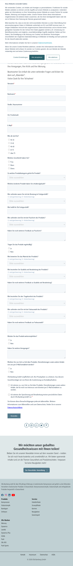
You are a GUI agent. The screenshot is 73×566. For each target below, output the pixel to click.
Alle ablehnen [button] (53, 57)
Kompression (5, 502)
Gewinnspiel (36, 515)
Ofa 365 (3, 542)
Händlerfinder (36, 502)
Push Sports (5, 546)
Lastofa (3, 530)
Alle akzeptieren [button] (36, 57)
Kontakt (23, 555)
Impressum (32, 555)
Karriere (34, 508)
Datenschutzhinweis (45, 43)
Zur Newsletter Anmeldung (35, 470)
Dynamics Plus (5, 533)
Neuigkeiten (35, 512)
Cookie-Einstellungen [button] (20, 57)
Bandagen (4, 508)
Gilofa (3, 536)
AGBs (53, 555)
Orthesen (4, 512)
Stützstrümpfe (5, 505)
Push (2, 539)
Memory (3, 523)
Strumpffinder (36, 505)
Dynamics (4, 526)
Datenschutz (44, 555)
